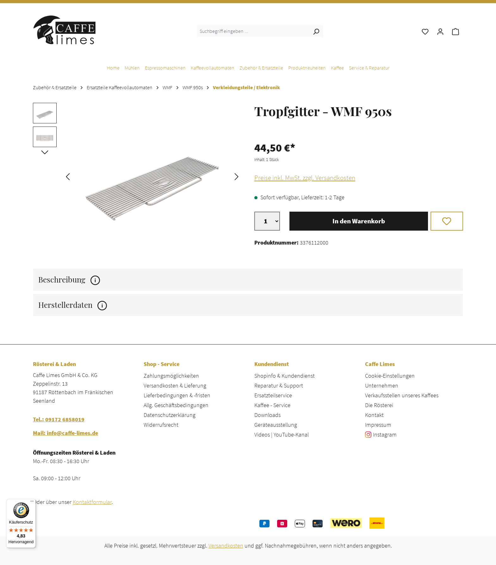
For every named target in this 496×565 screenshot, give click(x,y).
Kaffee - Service (272, 405)
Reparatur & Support (278, 385)
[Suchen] (316, 31)
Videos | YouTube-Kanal (281, 434)
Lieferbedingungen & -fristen (177, 395)
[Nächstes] (236, 176)
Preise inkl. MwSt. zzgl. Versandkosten (304, 178)
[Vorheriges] (67, 176)
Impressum (378, 424)
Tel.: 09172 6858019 (58, 419)
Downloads (267, 415)
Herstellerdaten (72, 305)
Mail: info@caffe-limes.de (65, 433)
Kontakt (374, 415)
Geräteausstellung (275, 424)
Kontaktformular (92, 502)
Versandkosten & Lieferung (175, 385)
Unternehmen (381, 385)
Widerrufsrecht (161, 424)
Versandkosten (225, 545)
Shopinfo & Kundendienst (284, 375)
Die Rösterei (379, 405)
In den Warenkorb (358, 221)
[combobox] (253, 31)
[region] (137, 176)
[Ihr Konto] (440, 31)
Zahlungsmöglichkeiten (171, 375)
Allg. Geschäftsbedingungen (176, 405)
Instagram (385, 434)
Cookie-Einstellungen (390, 375)
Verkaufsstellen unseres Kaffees (401, 395)
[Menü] (32, 502)
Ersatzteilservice (273, 395)
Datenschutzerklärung (169, 415)
